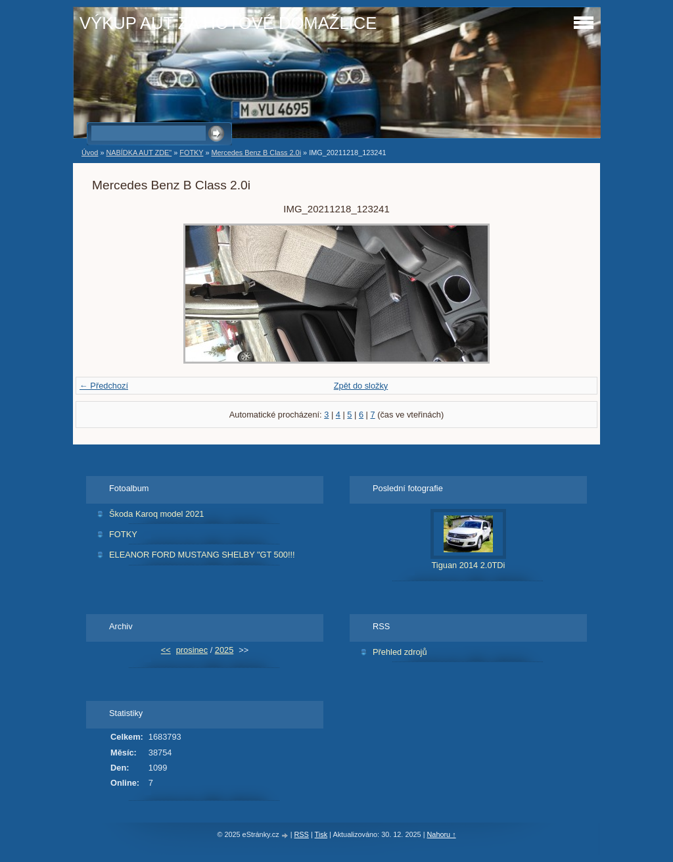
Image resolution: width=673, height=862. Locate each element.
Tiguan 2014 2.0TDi (468, 565)
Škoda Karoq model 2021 (156, 514)
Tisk (321, 834)
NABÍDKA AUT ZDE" (139, 152)
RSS (301, 834)
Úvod (89, 152)
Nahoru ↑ (441, 834)
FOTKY (191, 152)
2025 (224, 650)
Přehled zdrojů (400, 652)
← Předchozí (104, 386)
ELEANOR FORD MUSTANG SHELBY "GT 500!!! (202, 555)
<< (166, 650)
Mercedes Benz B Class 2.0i (256, 152)
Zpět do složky (361, 386)
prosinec (192, 650)
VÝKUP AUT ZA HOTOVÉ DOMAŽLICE (228, 23)
